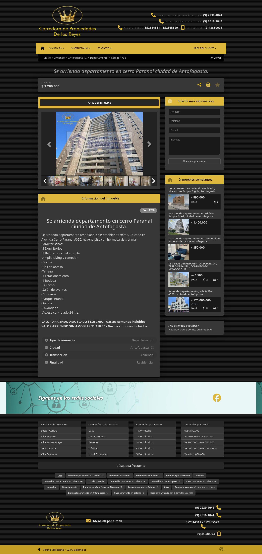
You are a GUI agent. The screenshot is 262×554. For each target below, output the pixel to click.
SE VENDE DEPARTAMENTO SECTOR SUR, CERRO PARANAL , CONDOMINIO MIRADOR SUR (192, 266)
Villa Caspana (49, 454)
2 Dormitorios (144, 436)
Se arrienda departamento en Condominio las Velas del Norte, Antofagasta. (194, 240)
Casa (91, 430)
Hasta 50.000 (191, 430)
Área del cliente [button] (204, 48)
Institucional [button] (79, 48)
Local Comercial (98, 454)
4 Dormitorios (144, 448)
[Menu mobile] (42, 48)
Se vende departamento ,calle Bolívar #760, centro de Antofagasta (191, 293)
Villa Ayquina (48, 436)
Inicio (46, 57)
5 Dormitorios (144, 454)
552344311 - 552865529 (161, 28)
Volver (216, 57)
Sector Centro (49, 430)
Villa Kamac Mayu (51, 442)
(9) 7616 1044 (212, 21)
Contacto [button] (103, 48)
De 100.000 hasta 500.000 (199, 442)
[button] (50, 144)
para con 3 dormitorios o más (195, 487)
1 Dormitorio (143, 430)
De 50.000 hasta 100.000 (198, 436)
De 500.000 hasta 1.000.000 (200, 448)
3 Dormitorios (144, 442)
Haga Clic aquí (176, 329)
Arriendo (59, 57)
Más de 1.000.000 (194, 454)
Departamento (99, 57)
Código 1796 (118, 57)
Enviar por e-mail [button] (194, 161)
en (148, 475)
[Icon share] (217, 397)
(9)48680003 (213, 28)
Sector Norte (48, 448)
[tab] (54, 102)
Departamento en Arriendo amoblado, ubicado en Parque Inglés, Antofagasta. (192, 190)
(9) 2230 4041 (212, 15)
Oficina (93, 448)
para (119, 475)
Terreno (93, 442)
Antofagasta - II (77, 57)
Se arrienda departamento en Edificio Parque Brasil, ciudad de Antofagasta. (191, 215)
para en (85, 475)
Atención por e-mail (104, 521)
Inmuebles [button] (55, 48)
